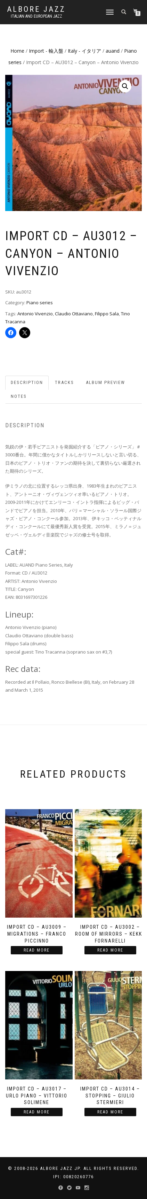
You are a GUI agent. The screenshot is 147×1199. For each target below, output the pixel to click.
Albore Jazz (36, 9)
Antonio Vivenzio (35, 313)
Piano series (39, 302)
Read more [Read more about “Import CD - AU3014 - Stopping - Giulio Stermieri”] (110, 1112)
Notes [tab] (19, 396)
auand (113, 50)
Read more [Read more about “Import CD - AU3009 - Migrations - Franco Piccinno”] (37, 950)
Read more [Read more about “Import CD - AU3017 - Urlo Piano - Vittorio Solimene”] (37, 1112)
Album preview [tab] (105, 382)
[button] (125, 86)
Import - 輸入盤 (46, 50)
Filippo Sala (107, 313)
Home (17, 50)
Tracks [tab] (64, 382)
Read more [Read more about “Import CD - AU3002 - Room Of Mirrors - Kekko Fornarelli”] (110, 950)
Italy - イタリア (84, 50)
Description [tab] (27, 382)
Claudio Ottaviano (74, 313)
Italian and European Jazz (36, 16)
